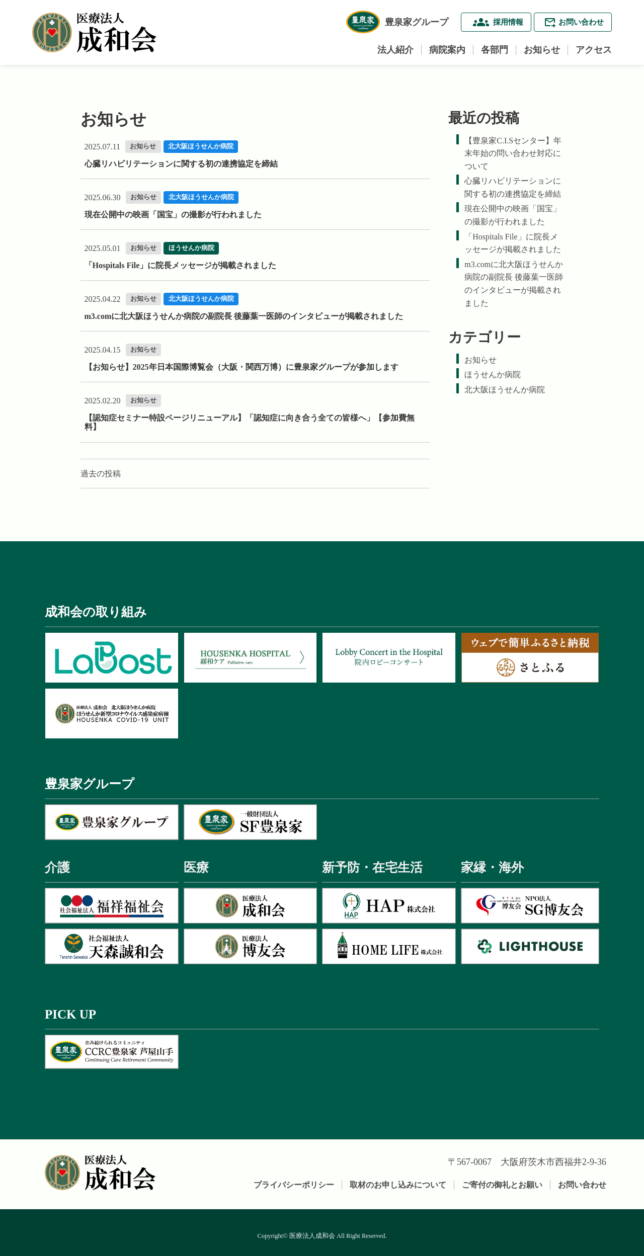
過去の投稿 (100, 473)
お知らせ (542, 50)
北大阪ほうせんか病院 (504, 389)
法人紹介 (395, 50)
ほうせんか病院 (492, 374)
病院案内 (447, 50)
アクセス (594, 50)
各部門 (494, 50)
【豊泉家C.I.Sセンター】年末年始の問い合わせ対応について (512, 153)
